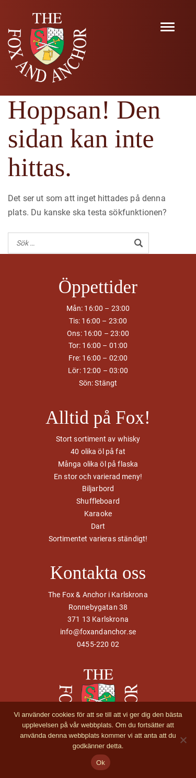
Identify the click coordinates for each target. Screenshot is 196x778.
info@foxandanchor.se (98, 632)
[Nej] (183, 740)
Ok (100, 763)
